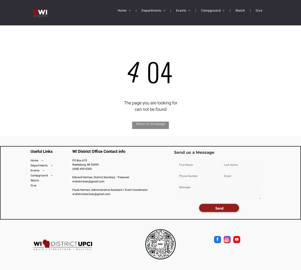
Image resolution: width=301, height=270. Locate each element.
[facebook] (217, 240)
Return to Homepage (150, 124)
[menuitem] (125, 10)
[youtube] (236, 240)
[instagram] (227, 240)
